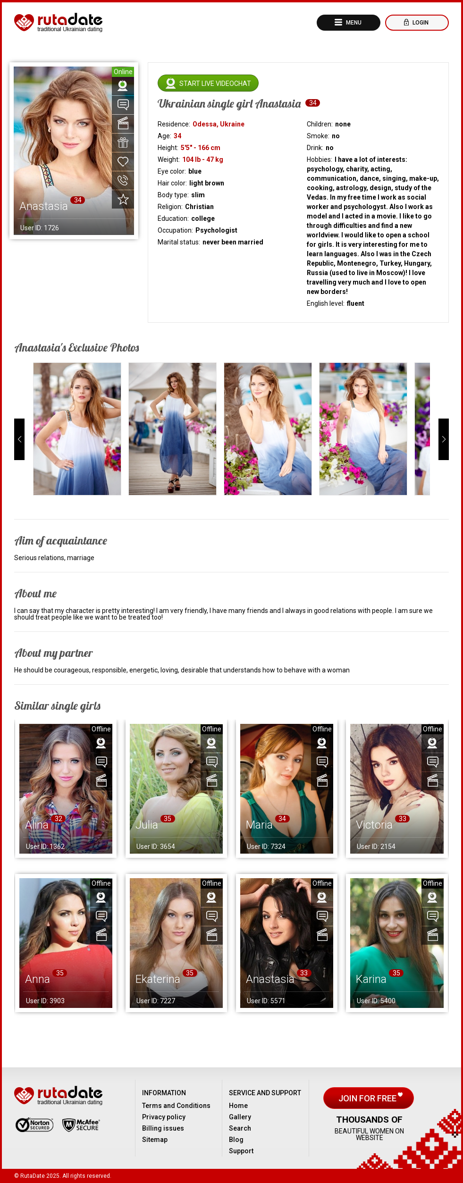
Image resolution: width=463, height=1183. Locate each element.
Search (240, 1128)
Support (241, 1151)
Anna (37, 979)
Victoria (374, 824)
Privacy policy (163, 1117)
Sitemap (155, 1139)
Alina (37, 824)
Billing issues (163, 1128)
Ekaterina (157, 979)
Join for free (368, 1098)
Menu (353, 22)
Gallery (240, 1117)
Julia (146, 824)
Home (238, 1105)
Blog (236, 1139)
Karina (371, 979)
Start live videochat (215, 83)
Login (420, 22)
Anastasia (270, 979)
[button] (19, 439)
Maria (259, 824)
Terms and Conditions (176, 1105)
